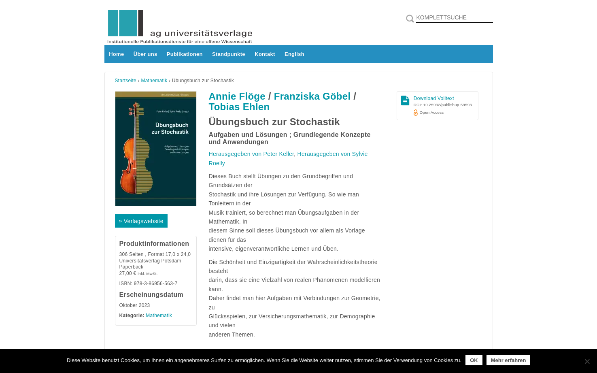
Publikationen (185, 54)
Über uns (145, 54)
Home (116, 54)
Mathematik (154, 80)
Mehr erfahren (508, 360)
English (294, 54)
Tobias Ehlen (239, 106)
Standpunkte (228, 54)
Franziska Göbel (312, 96)
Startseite (126, 80)
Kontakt (265, 54)
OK (474, 360)
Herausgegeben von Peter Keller (251, 154)
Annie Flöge (237, 96)
